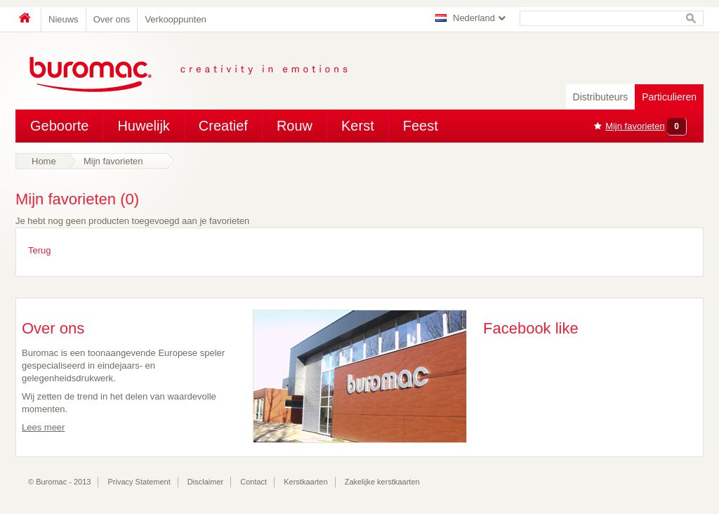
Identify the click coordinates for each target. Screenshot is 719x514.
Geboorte (59, 125)
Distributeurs (600, 97)
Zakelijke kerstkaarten (382, 481)
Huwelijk (143, 125)
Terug (39, 250)
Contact (253, 481)
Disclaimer (205, 481)
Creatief (223, 125)
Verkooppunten (175, 19)
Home (28, 19)
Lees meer (43, 427)
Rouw (294, 125)
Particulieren (669, 97)
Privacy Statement (139, 481)
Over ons (112, 19)
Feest (420, 125)
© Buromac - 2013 (59, 481)
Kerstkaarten (305, 481)
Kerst (357, 125)
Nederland (474, 18)
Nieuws (63, 19)
